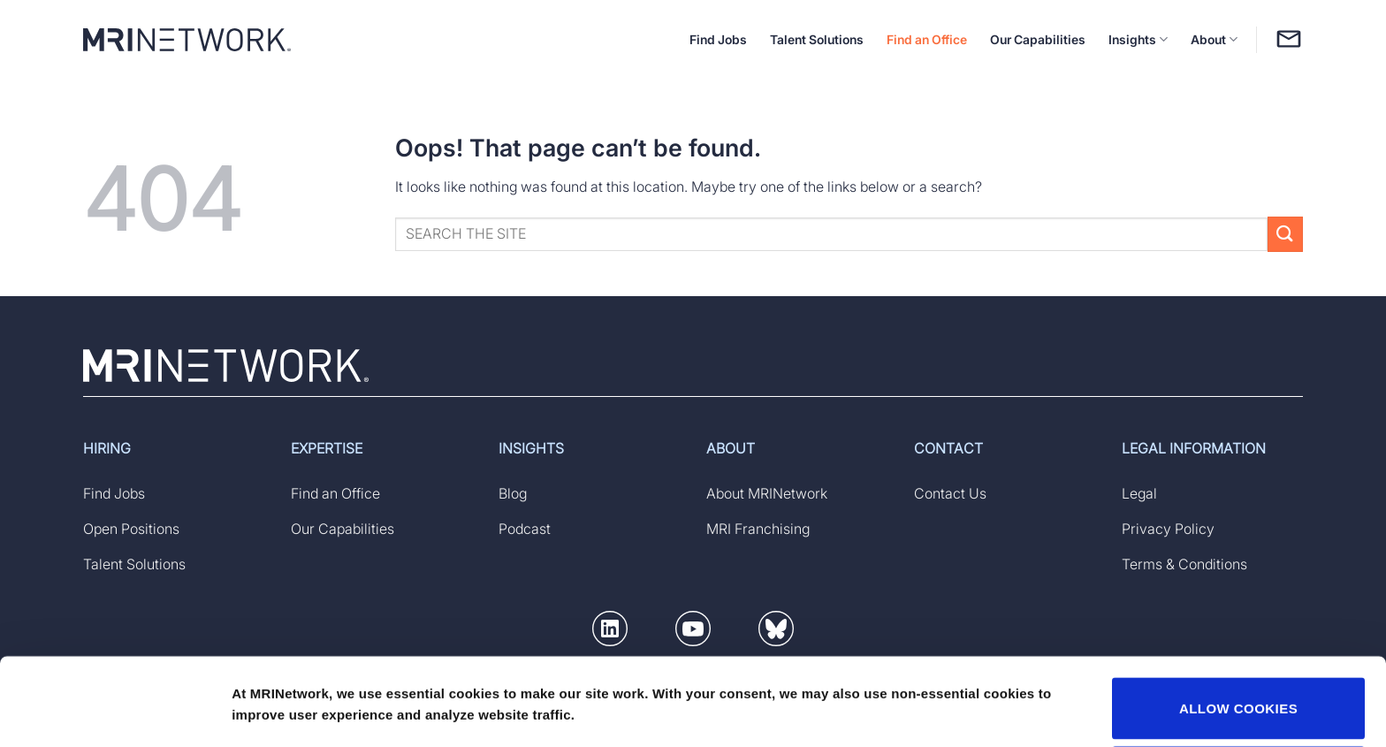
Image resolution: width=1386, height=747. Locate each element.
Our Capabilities (1037, 39)
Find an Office (927, 39)
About (1214, 39)
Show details (273, 687)
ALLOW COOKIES (1238, 626)
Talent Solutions (817, 39)
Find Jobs (718, 39)
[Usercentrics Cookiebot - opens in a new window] (114, 712)
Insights (1138, 39)
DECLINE (1238, 694)
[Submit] (1285, 234)
